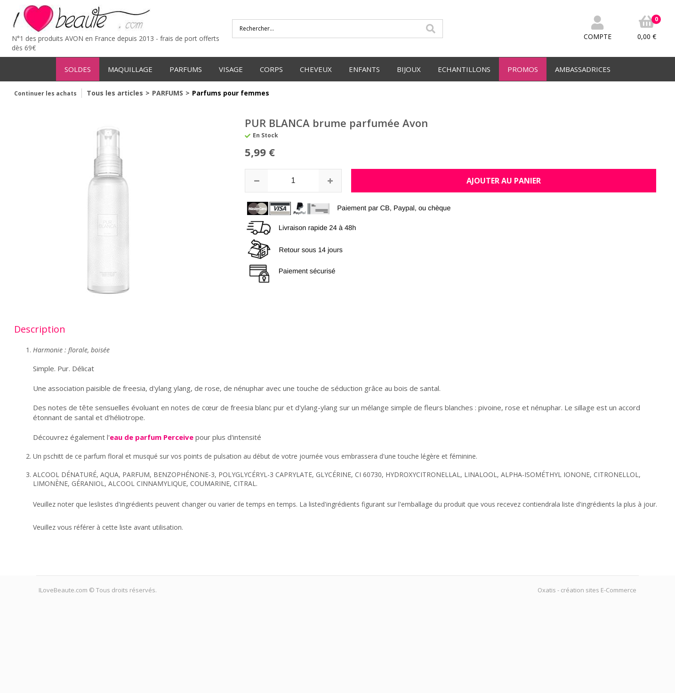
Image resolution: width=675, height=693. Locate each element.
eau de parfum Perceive (151, 437)
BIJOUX (409, 69)
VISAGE (231, 69)
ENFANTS (364, 69)
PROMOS (522, 69)
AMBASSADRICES (583, 69)
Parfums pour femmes (230, 92)
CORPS (271, 69)
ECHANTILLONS (464, 69)
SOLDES (77, 69)
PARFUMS (185, 69)
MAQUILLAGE (130, 69)
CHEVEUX (316, 69)
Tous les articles (115, 92)
